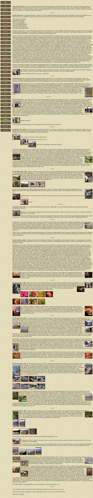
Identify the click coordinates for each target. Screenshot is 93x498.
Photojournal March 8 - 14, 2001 (56, 489)
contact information (51, 491)
